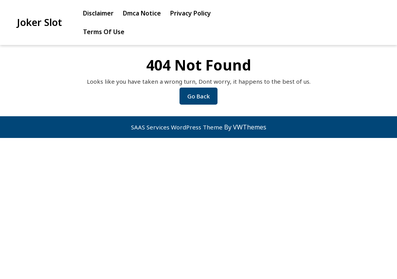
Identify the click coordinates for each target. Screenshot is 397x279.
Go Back (202, 98)
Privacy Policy (190, 13)
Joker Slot (39, 22)
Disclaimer (98, 13)
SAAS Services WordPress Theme (177, 127)
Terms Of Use (103, 32)
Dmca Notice (142, 13)
